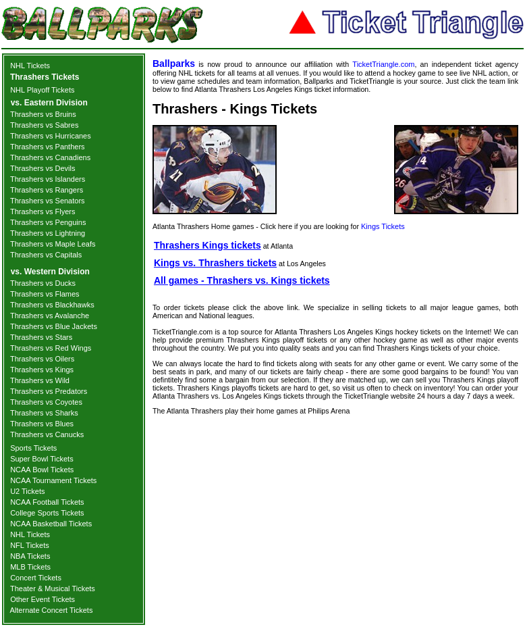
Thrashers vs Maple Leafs (53, 244)
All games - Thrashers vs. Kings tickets (242, 280)
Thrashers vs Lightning (47, 233)
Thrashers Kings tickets (207, 245)
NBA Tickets (30, 556)
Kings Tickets (383, 226)
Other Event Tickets (42, 599)
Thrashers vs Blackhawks (52, 305)
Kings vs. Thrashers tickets (215, 262)
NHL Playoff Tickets (42, 90)
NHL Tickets (30, 65)
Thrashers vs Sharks (44, 413)
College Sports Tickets (47, 513)
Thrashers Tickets (45, 77)
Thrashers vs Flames (45, 294)
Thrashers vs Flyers (43, 211)
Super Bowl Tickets (42, 459)
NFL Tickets (29, 545)
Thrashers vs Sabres (44, 125)
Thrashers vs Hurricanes (50, 136)
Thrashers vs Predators (48, 391)
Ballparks (174, 63)
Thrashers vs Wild (40, 380)
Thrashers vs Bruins (43, 114)
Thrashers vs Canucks (47, 434)
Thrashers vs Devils (43, 168)
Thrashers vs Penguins (48, 222)
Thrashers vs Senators (47, 201)
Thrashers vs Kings (42, 370)
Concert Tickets (35, 578)
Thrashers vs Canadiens (50, 157)
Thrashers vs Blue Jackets (53, 326)
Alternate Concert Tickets (51, 610)
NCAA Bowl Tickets (42, 470)
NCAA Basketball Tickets (51, 524)
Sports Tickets (33, 448)
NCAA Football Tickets (47, 502)
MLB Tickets (30, 567)
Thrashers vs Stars (41, 337)
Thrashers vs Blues (42, 424)
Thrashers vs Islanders (47, 179)
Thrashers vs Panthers (47, 147)
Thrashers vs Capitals (46, 255)
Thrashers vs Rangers (46, 190)
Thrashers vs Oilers (42, 359)
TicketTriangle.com (383, 64)
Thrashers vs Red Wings (50, 348)
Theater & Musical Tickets (52, 588)
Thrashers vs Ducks (43, 283)
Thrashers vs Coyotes (46, 402)
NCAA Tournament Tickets (53, 480)
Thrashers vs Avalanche (49, 315)
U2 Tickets (27, 491)
